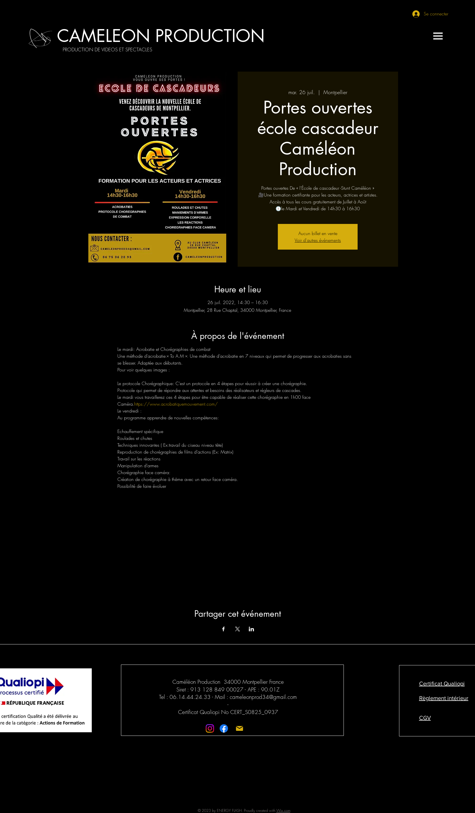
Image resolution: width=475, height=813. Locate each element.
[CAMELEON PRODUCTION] (161, 35)
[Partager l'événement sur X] (237, 629)
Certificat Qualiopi (442, 683)
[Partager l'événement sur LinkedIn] (251, 629)
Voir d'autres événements (318, 240)
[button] (438, 36)
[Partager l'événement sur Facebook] (223, 629)
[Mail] (239, 728)
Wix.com (283, 810)
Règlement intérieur (443, 698)
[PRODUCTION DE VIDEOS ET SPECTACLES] (107, 49)
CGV (425, 718)
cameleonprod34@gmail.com (263, 697)
